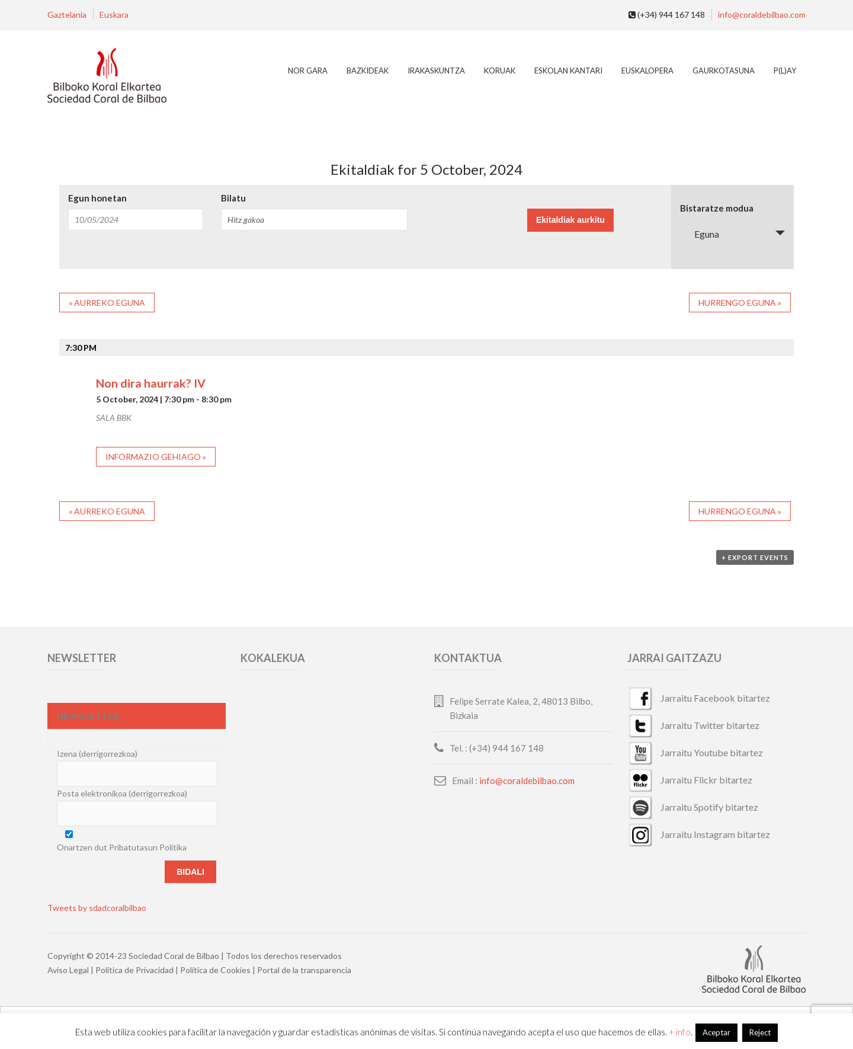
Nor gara (308, 70)
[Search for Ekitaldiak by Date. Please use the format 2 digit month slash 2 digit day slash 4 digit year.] (135, 220)
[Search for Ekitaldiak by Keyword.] (314, 220)
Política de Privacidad (134, 970)
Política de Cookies (215, 970)
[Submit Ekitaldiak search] (570, 220)
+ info (680, 1031)
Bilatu (233, 198)
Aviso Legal (68, 970)
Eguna (699, 233)
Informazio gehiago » (155, 457)
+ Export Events (754, 557)
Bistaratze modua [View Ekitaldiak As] (716, 208)
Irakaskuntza (436, 70)
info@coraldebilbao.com (762, 14)
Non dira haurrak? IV (151, 383)
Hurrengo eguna (739, 303)
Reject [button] (760, 1032)
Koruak (499, 70)
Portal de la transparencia (304, 970)
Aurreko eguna (107, 303)
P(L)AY (785, 70)
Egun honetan (97, 198)
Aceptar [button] (716, 1032)
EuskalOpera (647, 70)
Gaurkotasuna (723, 70)
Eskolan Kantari (568, 70)
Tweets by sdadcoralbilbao (96, 908)
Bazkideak (368, 70)
